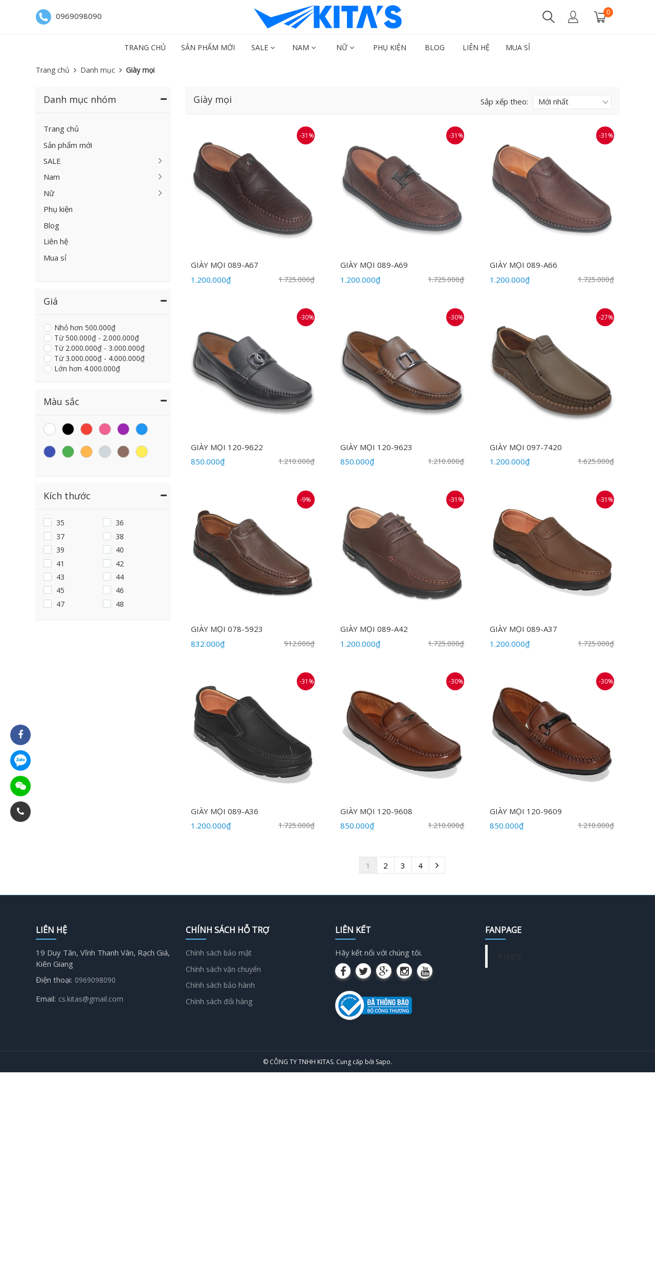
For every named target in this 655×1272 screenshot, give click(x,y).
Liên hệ (476, 47)
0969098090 (95, 980)
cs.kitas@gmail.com (90, 999)
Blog (435, 47)
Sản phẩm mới (208, 47)
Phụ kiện (389, 47)
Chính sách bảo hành (220, 985)
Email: (46, 998)
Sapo (383, 1061)
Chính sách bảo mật (219, 953)
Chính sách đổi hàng (219, 1001)
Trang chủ (145, 47)
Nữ (345, 47)
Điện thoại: (54, 979)
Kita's (509, 956)
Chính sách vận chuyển (223, 969)
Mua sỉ (518, 47)
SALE (263, 47)
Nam (304, 47)
